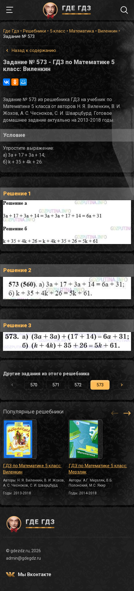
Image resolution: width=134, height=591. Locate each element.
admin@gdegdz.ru (23, 558)
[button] (122, 385)
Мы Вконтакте (34, 574)
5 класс (57, 31)
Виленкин (107, 31)
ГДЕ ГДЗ (67, 10)
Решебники (34, 31)
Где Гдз (11, 31)
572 (77, 385)
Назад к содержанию (34, 50)
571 (55, 385)
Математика (81, 31)
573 (100, 385)
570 (33, 385)
